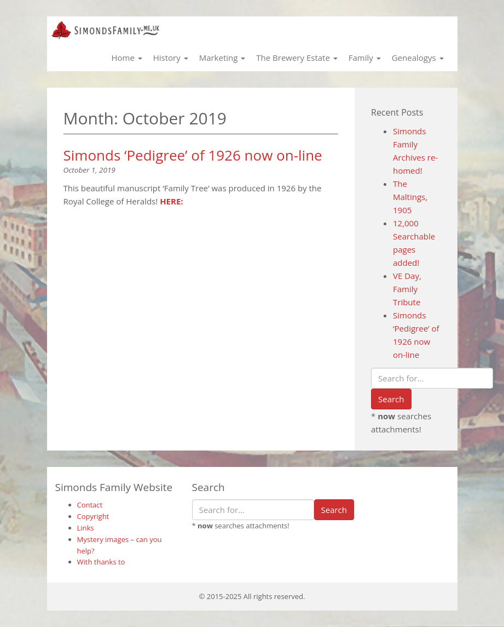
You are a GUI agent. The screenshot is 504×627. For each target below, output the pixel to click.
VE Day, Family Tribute (407, 288)
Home (126, 57)
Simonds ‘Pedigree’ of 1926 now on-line (192, 155)
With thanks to (101, 562)
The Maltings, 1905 (410, 196)
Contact (90, 505)
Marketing (222, 57)
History (170, 57)
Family (365, 57)
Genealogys (418, 57)
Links (85, 528)
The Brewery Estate (296, 57)
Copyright (93, 516)
